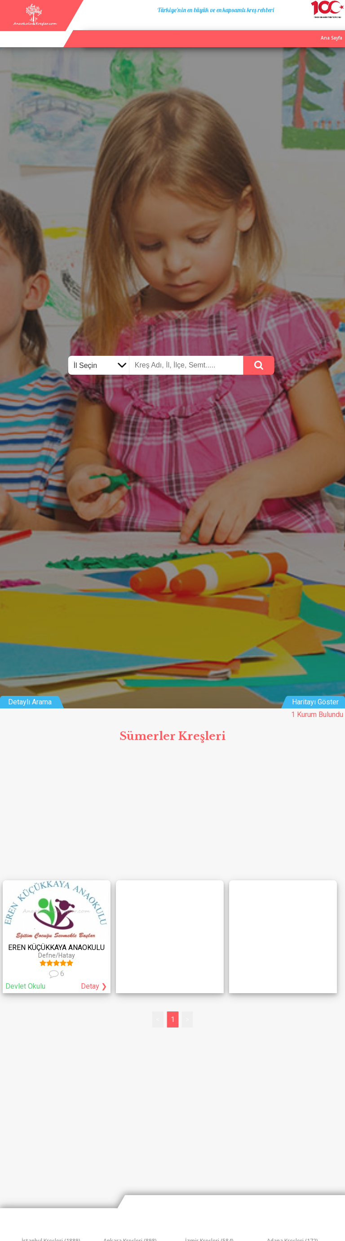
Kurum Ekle (285, 28)
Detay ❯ (94, 986)
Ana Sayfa (253, 28)
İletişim (314, 28)
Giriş (336, 28)
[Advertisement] (172, 815)
